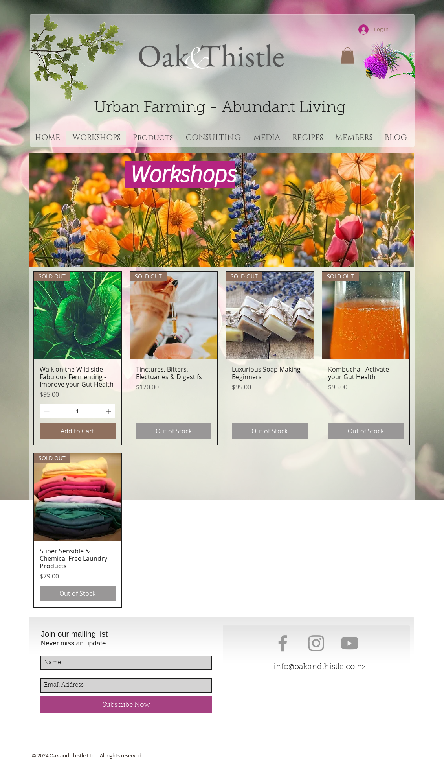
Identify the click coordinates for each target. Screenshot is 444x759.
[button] (347, 55)
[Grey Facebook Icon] (283, 643)
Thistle (238, 55)
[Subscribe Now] (126, 704)
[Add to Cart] (78, 431)
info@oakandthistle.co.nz (319, 667)
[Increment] (109, 411)
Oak (163, 55)
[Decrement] (46, 411)
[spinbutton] (77, 411)
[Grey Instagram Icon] (316, 643)
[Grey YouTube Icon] (349, 643)
